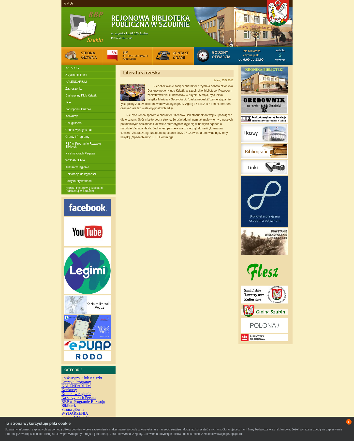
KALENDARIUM (76, 81)
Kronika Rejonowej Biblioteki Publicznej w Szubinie (84, 189)
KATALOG (72, 68)
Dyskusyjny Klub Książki (81, 95)
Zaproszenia (73, 88)
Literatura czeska (142, 73)
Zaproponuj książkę (78, 109)
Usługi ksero (73, 123)
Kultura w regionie (77, 167)
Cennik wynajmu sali (78, 130)
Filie (68, 102)
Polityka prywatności (78, 181)
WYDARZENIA (75, 160)
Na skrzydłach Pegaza (80, 153)
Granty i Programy (77, 136)
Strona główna (72, 409)
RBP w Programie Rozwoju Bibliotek (83, 145)
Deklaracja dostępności (80, 174)
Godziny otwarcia (221, 55)
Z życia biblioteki (76, 75)
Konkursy (71, 116)
